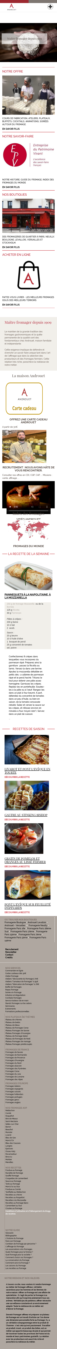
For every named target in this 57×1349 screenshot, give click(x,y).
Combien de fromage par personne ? (20, 1244)
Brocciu (8, 1157)
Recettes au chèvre (13, 1195)
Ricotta (16, 610)
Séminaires (10, 1006)
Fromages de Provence (15, 1058)
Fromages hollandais (14, 1094)
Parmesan (16, 613)
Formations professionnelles (17, 1011)
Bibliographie (11, 1236)
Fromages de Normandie (16, 1055)
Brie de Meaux (11, 1119)
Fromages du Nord (13, 1063)
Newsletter (10, 952)
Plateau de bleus (12, 1025)
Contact (9, 955)
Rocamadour (11, 1154)
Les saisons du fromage (15, 1266)
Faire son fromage (13, 1241)
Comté (8, 1113)
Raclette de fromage (14, 1173)
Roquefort (9, 1116)
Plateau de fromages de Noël (17, 1039)
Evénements (10, 1009)
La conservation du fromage (17, 1260)
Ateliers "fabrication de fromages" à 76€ (22, 984)
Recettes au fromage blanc (16, 1203)
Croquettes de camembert (16, 1178)
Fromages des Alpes (14, 1079)
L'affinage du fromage (14, 1246)
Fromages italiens (13, 1086)
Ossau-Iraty (10, 1151)
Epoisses (9, 1149)
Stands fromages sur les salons (18, 1003)
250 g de (11, 604)
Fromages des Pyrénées (15, 1069)
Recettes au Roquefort (14, 1197)
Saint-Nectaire (11, 1121)
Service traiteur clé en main (16, 1001)
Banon (8, 1127)
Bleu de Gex (10, 1138)
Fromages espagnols (14, 1089)
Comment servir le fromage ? (17, 1263)
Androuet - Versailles (15, 925)
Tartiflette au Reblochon (15, 1192)
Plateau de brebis (12, 1022)
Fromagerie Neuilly (38, 925)
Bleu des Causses (13, 1143)
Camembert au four (13, 1206)
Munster (8, 1132)
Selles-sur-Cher (12, 1124)
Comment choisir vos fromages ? (19, 1257)
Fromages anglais (13, 1102)
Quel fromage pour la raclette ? (18, 1255)
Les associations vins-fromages (18, 1249)
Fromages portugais (13, 1097)
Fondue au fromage (13, 1170)
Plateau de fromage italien (16, 1036)
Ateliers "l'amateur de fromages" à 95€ (21, 981)
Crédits (9, 957)
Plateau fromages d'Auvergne (17, 1033)
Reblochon (10, 1110)
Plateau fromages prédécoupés (18, 1044)
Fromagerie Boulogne (15, 922)
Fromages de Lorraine (14, 1077)
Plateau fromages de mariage (18, 1041)
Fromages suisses (13, 1092)
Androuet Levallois (37, 922)
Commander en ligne (14, 971)
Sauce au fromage (13, 1181)
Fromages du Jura (13, 1074)
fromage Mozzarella (25, 604)
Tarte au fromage (12, 1184)
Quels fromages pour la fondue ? (19, 1252)
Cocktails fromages (13, 998)
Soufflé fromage (12, 1176)
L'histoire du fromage (14, 1238)
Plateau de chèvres (13, 1020)
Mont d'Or (9, 1140)
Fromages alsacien (13, 1066)
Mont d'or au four (12, 1187)
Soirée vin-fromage (13, 992)
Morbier (8, 1159)
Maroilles (9, 1162)
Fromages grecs (12, 1100)
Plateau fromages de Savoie (17, 1031)
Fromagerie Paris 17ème (22, 931)
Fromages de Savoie (14, 1052)
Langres (8, 1146)
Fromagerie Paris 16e (15, 928)
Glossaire (9, 1233)
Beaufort (9, 1130)
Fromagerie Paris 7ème (30, 934)
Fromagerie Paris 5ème (16, 937)
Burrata (10, 607)
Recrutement (11, 949)
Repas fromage (11, 990)
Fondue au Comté (13, 1189)
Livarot (8, 1135)
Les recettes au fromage (15, 1268)
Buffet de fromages (13, 987)
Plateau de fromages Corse (16, 1028)
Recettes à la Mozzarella (15, 1200)
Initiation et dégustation (15, 995)
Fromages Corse (12, 1071)
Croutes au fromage (13, 1208)
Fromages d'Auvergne (14, 1060)
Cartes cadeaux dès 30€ (15, 973)
